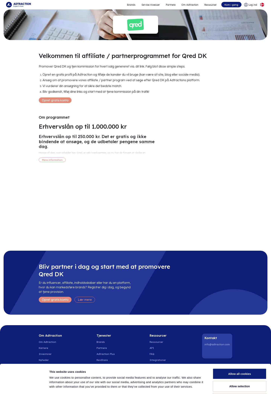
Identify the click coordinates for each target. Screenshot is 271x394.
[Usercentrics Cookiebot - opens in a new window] (24, 386)
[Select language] (262, 5)
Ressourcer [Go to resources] (210, 4)
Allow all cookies (239, 344)
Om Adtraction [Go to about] (189, 4)
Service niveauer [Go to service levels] (151, 4)
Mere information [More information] (52, 159)
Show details (197, 386)
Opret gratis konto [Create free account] (55, 100)
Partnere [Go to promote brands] (170, 4)
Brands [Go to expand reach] (131, 4)
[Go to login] (250, 5)
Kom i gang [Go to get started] (231, 4)
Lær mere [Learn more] (85, 299)
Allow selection (239, 357)
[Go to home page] (18, 5)
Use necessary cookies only (239, 369)
